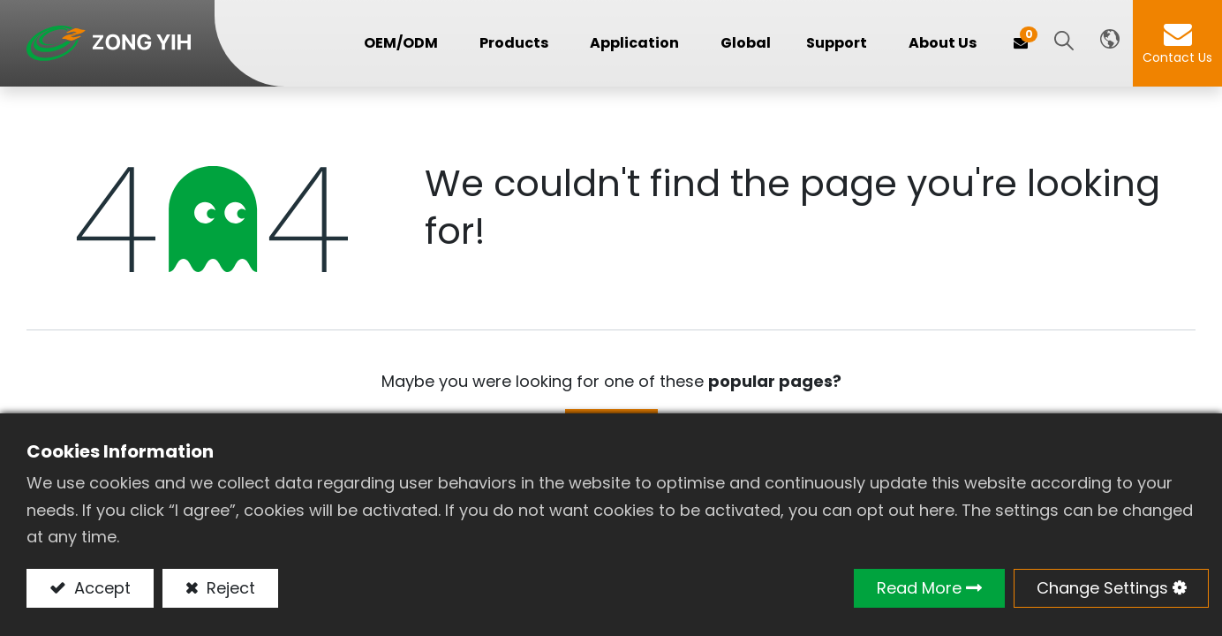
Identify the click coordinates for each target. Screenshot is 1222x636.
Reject (228, 588)
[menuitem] (745, 42)
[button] (1064, 41)
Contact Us (1177, 57)
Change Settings (1102, 588)
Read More (919, 588)
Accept (100, 588)
